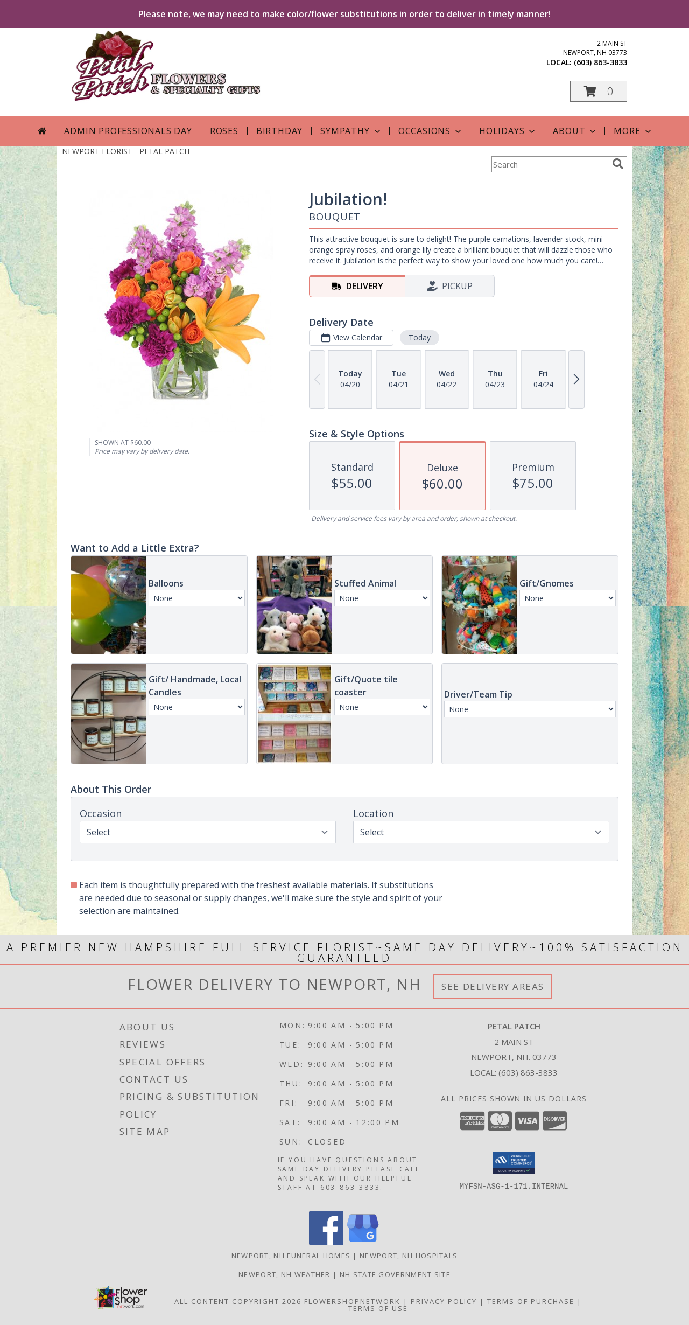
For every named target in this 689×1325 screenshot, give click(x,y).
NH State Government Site (395, 1274)
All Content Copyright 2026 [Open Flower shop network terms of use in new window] (237, 1301)
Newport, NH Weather (284, 1274)
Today (420, 337)
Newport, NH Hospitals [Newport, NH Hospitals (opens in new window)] (409, 1255)
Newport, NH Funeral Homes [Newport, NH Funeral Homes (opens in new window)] (291, 1255)
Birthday (279, 131)
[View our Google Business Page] (363, 1242)
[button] (598, 91)
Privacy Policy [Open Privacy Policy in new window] (444, 1301)
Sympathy (351, 131)
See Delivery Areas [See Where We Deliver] (492, 986)
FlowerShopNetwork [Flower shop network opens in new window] (352, 1301)
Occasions (430, 131)
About (575, 131)
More (633, 131)
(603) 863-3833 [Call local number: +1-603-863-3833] (600, 62)
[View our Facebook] (326, 1242)
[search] (618, 164)
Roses (224, 131)
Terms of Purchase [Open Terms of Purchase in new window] (530, 1301)
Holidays (508, 131)
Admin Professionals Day (128, 131)
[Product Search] (549, 164)
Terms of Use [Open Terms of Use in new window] (378, 1308)
